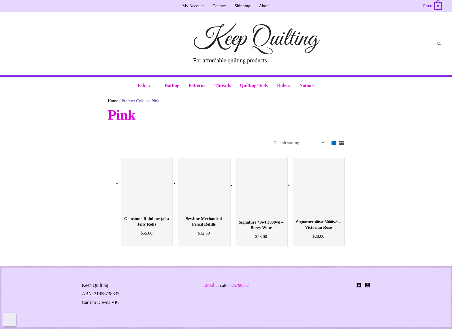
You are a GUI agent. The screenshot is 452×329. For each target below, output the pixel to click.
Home (113, 100)
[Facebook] (358, 285)
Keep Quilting (255, 39)
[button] (439, 43)
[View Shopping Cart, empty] (432, 6)
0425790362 (238, 285)
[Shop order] (297, 142)
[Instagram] (367, 285)
